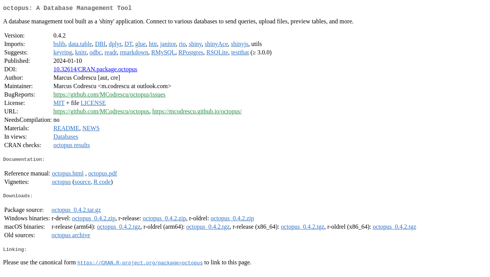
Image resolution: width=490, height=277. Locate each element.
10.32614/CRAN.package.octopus (95, 70)
